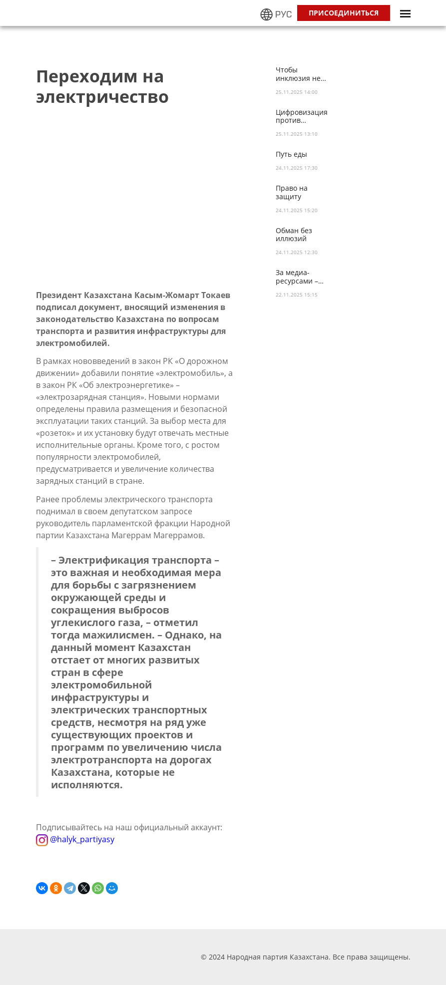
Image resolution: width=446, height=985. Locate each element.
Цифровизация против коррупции (302, 116)
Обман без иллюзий (294, 235)
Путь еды (291, 154)
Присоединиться (344, 12)
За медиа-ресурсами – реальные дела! (303, 277)
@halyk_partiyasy (75, 839)
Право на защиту (292, 192)
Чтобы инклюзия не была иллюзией (303, 74)
